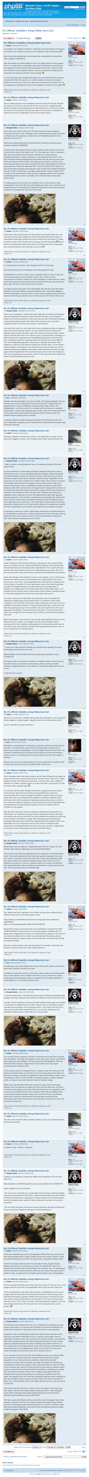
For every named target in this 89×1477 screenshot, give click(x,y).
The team (43, 1470)
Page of (77, 38)
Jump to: (39, 1457)
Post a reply (9, 38)
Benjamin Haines (12, 128)
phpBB (38, 1474)
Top (84, 93)
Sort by (49, 1447)
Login (83, 25)
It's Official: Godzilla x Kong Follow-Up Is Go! (28, 30)
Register (76, 25)
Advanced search (79, 9)
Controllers (13, 33)
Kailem (9, 45)
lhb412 (9, 100)
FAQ (69, 25)
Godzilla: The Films (22, 21)
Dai (8, 398)
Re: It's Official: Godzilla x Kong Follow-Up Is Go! (26, 97)
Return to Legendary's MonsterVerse (15, 1456)
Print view (79, 20)
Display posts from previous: (27, 1447)
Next (83, 1447)
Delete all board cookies (54, 1470)
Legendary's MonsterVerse (39, 21)
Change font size (83, 20)
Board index (10, 21)
